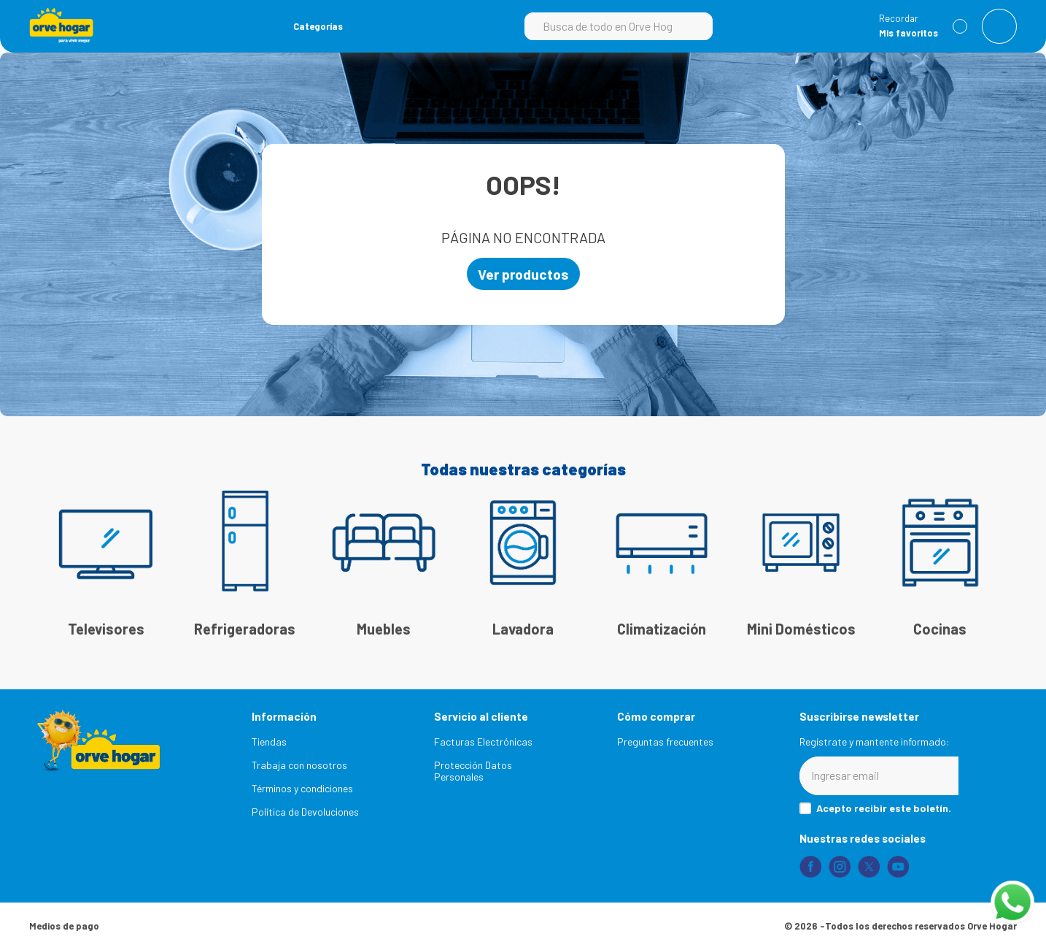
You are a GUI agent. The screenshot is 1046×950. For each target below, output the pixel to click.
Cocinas (939, 629)
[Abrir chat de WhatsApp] (1012, 902)
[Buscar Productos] (694, 26)
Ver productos (523, 274)
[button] (308, 26)
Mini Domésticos (801, 629)
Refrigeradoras (244, 629)
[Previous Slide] (54, 549)
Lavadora (523, 629)
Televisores (106, 629)
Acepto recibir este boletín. (883, 808)
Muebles (384, 629)
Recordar (898, 19)
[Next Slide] (991, 549)
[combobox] (618, 26)
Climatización (661, 629)
